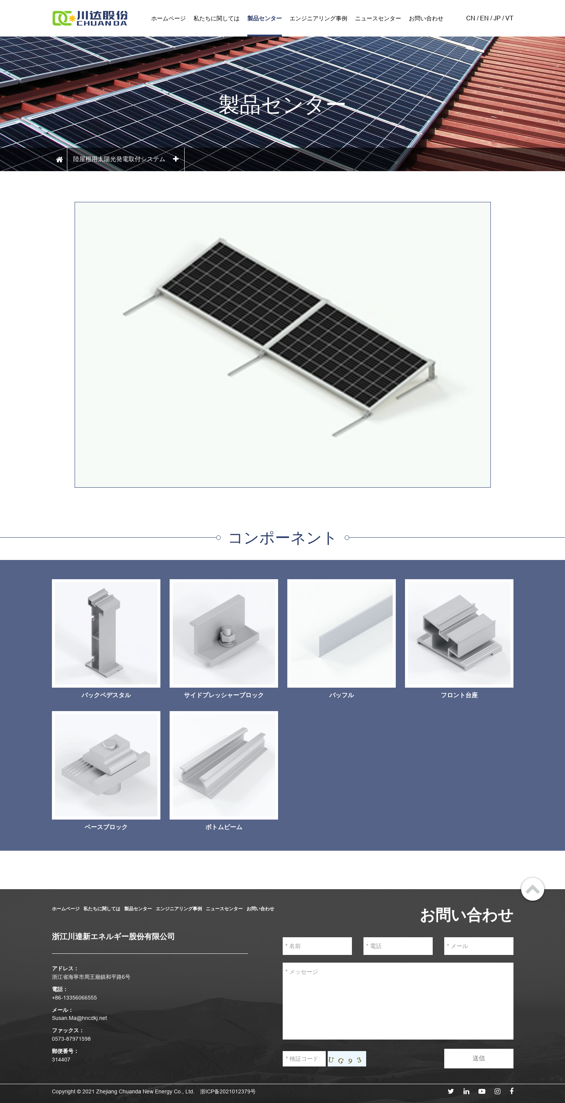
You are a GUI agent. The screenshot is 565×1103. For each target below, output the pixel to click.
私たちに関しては (216, 18)
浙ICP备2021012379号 (228, 1091)
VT (509, 18)
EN (484, 18)
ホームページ (168, 18)
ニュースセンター (378, 18)
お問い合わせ (426, 18)
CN (470, 18)
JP (497, 18)
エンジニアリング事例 (318, 18)
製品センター (264, 18)
